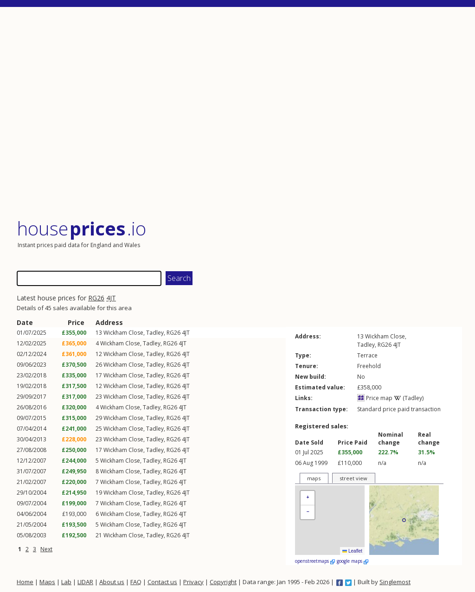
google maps (352, 561)
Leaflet (352, 551)
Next (46, 549)
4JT (111, 297)
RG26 (96, 297)
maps (314, 478)
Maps (47, 582)
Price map (374, 398)
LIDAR (85, 582)
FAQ (135, 582)
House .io (81, 228)
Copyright (223, 582)
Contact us (162, 582)
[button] (308, 498)
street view (353, 478)
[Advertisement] (239, 113)
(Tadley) (409, 398)
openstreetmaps (315, 561)
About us (111, 582)
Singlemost (395, 582)
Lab (66, 582)
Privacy (193, 582)
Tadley (155, 333)
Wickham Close (123, 333)
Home (25, 582)
